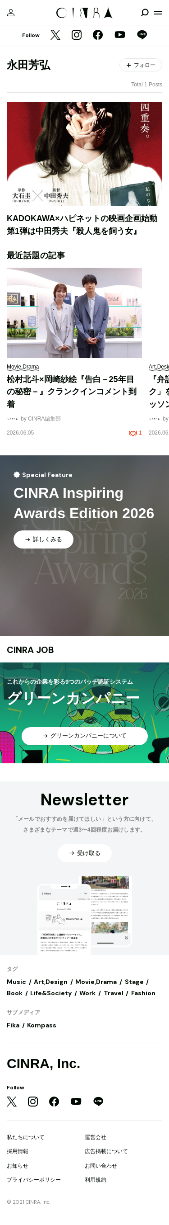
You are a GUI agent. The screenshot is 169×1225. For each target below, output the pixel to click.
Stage (134, 982)
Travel (113, 993)
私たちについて (26, 1137)
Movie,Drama (96, 982)
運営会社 (95, 1137)
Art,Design (51, 982)
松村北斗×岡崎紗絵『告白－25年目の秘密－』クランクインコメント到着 (72, 392)
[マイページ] (11, 12)
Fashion (143, 993)
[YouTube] (120, 36)
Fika (13, 1025)
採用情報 (17, 1151)
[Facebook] (98, 36)
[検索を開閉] (144, 12)
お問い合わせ (101, 1166)
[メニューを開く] (158, 12)
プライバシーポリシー (34, 1180)
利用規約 (95, 1180)
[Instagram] (77, 36)
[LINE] (142, 36)
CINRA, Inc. (43, 1063)
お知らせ (17, 1166)
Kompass (41, 1025)
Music (16, 982)
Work (87, 993)
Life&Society (51, 993)
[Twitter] (55, 36)
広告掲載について (106, 1151)
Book (15, 993)
